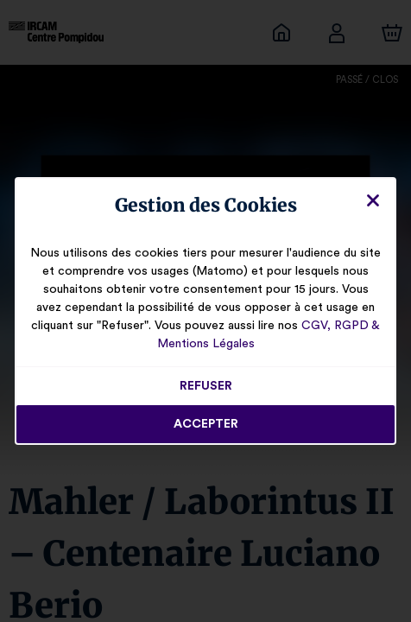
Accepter (205, 424)
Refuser (206, 386)
